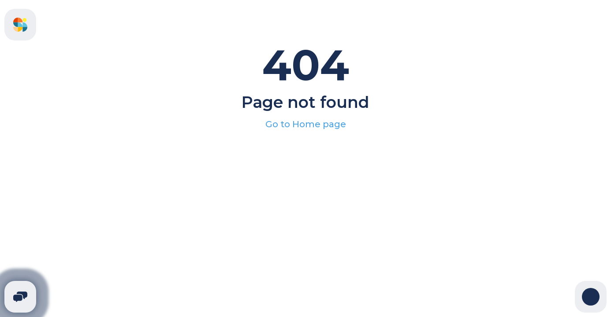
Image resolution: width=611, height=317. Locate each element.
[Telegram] (20, 297)
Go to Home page (305, 124)
